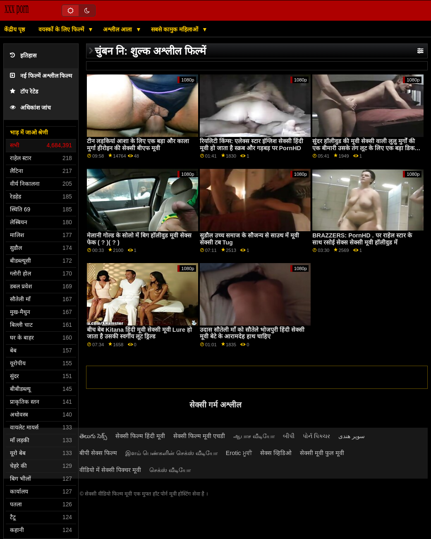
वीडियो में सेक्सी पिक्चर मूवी (110, 470)
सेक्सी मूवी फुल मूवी (322, 453)
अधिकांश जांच (30, 108)
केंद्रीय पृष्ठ (14, 29)
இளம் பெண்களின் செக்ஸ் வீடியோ (171, 453)
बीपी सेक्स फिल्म (98, 453)
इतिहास (23, 56)
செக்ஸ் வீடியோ (170, 470)
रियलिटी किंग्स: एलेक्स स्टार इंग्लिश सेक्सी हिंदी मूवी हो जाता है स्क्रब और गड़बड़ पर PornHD (252, 144)
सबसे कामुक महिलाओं (175, 29)
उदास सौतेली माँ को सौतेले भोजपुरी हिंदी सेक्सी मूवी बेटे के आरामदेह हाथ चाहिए (252, 333)
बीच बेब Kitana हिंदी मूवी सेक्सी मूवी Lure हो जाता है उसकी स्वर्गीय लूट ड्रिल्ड (139, 333)
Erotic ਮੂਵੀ (239, 453)
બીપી (289, 436)
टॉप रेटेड (24, 92)
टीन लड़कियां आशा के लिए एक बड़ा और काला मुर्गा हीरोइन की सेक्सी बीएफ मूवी (138, 144)
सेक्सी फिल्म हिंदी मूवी (140, 436)
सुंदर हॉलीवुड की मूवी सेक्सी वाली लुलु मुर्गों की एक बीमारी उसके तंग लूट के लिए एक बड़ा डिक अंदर (363, 148)
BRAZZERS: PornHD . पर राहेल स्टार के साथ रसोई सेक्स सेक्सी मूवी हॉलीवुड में (362, 239)
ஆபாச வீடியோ (254, 436)
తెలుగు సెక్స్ (93, 436)
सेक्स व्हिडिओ (276, 453)
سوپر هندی (351, 436)
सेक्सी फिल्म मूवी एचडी (199, 436)
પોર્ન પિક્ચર (316, 436)
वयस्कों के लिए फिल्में (62, 29)
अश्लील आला (118, 29)
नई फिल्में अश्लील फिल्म (41, 76)
